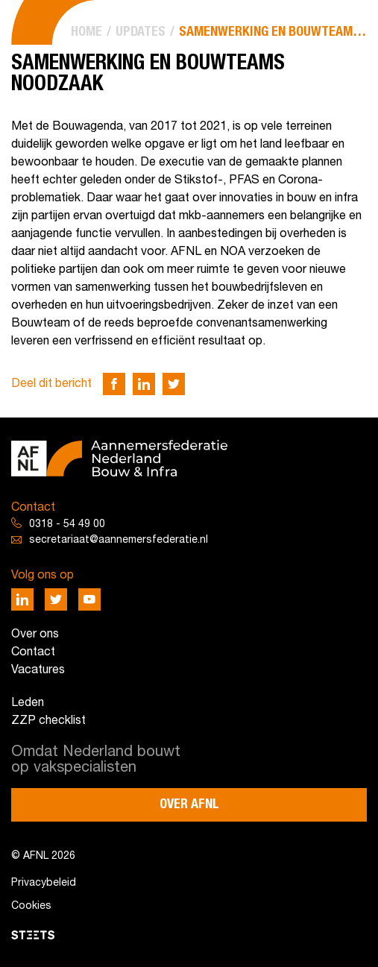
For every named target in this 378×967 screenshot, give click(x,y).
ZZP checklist (48, 721)
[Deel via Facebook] (114, 384)
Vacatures (38, 670)
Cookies (31, 906)
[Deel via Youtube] (89, 599)
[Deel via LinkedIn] (144, 384)
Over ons (35, 634)
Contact (33, 652)
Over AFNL (189, 804)
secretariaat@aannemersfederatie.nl (118, 540)
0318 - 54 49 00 (67, 524)
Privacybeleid (43, 883)
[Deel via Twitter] (174, 384)
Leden (27, 703)
